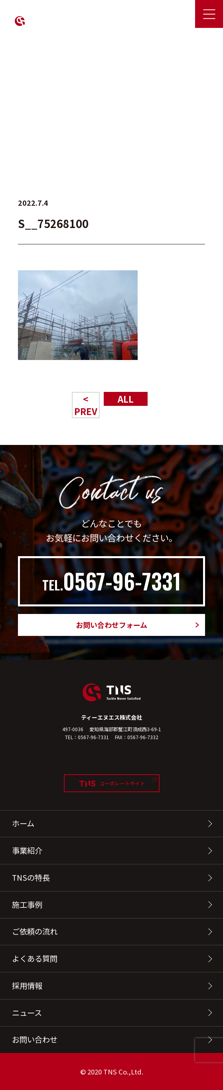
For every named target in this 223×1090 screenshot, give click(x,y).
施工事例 (27, 904)
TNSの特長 (31, 877)
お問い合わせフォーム (111, 625)
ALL (126, 398)
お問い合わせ (34, 1039)
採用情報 (27, 985)
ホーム (23, 823)
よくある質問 (34, 958)
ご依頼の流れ (34, 931)
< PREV (85, 404)
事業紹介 (27, 850)
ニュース (27, 1012)
